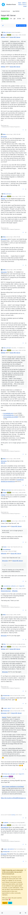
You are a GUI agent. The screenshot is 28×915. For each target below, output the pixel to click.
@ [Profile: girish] (3, 698)
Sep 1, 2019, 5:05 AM (15, 134)
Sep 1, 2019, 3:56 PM (15, 269)
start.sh (3, 463)
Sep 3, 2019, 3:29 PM (15, 614)
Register (5, 903)
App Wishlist (4, 18)
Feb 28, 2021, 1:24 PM (19, 695)
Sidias (4, 32)
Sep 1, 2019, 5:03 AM (21, 34)
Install (25, 6)
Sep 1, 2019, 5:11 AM (20, 196)
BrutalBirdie (5, 776)
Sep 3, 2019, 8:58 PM (21, 646)
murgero (5, 34)
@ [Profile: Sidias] (3, 37)
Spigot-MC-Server (15, 37)
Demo (20, 4)
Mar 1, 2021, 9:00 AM (19, 851)
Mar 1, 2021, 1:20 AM (10, 778)
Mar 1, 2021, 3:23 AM (21, 825)
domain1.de (20, 479)
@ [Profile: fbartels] (3, 553)
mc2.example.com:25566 (10, 417)
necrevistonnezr (7, 549)
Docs (24, 4)
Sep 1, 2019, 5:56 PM (15, 458)
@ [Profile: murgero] (8, 32)
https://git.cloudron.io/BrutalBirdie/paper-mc (13, 798)
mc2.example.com (8, 415)
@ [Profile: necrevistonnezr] (6, 591)
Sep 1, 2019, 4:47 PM (20, 350)
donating (13, 814)
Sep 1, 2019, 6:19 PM (20, 492)
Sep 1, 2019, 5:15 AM (15, 236)
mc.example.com (8, 413)
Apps (19, 2)
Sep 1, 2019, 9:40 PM (21, 588)
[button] (2, 912)
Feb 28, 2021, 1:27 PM (19, 710)
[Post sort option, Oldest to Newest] (3, 25)
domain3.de (11, 481)
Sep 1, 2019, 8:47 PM (10, 551)
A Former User (6, 695)
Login (10, 903)
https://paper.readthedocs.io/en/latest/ (13, 786)
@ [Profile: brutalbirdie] (4, 827)
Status (24, 2)
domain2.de (4, 481)
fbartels (4, 521)
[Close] (25, 870)
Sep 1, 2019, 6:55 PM (20, 521)
